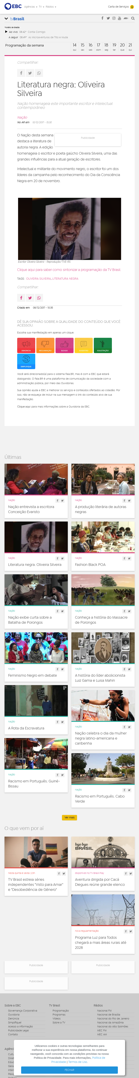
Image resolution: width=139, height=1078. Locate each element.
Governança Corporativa (22, 1011)
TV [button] (41, 7)
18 (106, 45)
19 (114, 45)
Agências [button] (30, 7)
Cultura (12, 1054)
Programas (59, 1015)
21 (130, 45)
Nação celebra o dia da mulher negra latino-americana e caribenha (101, 740)
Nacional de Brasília (108, 1015)
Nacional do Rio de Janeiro (113, 1018)
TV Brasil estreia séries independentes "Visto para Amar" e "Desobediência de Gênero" (35, 885)
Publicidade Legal (18, 1030)
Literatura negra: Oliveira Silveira (34, 565)
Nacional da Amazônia (110, 1022)
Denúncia (13, 1018)
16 (90, 45)
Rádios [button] (51, 7)
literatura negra (65, 278)
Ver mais (69, 817)
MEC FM (101, 1030)
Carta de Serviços (118, 7)
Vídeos (57, 1018)
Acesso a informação (20, 1026)
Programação (61, 1011)
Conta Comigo (36, 32)
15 (82, 45)
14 (74, 45)
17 (98, 45)
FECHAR (69, 1070)
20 (122, 45)
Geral (11, 1066)
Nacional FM (104, 1011)
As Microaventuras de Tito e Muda (48, 37)
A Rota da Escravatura (26, 730)
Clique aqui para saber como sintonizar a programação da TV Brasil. (69, 270)
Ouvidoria (14, 1015)
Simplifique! (14, 1022)
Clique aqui (23, 406)
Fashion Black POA (90, 565)
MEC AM (102, 1034)
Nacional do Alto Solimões (112, 1026)
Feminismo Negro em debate (32, 677)
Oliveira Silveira (38, 278)
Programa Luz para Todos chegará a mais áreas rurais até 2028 (100, 943)
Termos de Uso (77, 1062)
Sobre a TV (59, 1022)
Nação (22, 117)
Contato (13, 1034)
